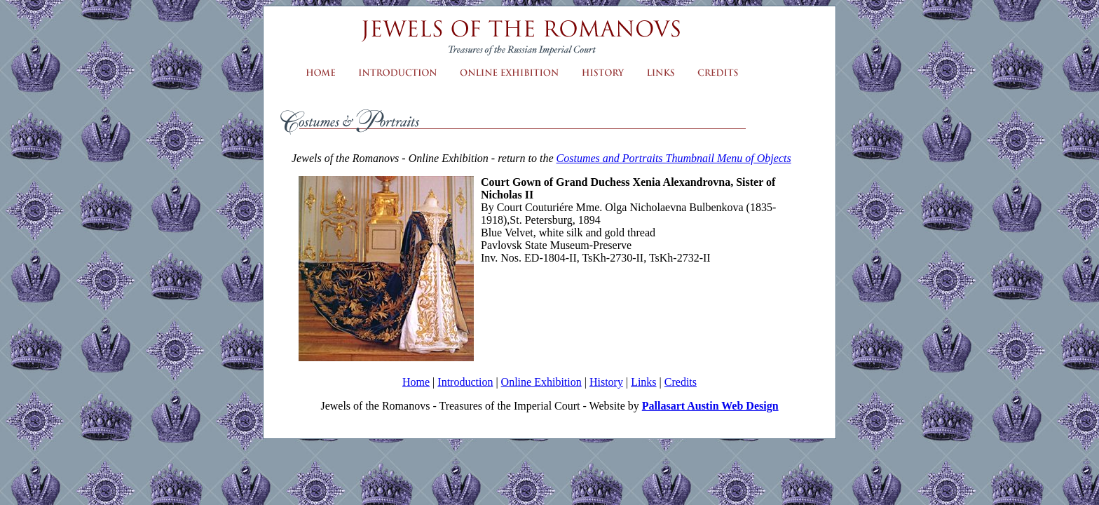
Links (643, 382)
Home (416, 382)
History (606, 382)
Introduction (465, 382)
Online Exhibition (541, 382)
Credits (680, 382)
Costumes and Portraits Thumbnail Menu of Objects (674, 158)
